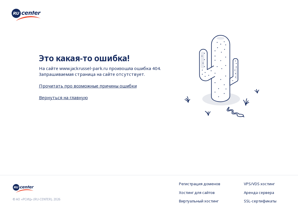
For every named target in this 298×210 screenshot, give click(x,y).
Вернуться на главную (63, 97)
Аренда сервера (259, 192)
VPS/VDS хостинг (259, 183)
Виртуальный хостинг (199, 201)
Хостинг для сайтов (197, 192)
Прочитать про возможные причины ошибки (88, 86)
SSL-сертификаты (260, 201)
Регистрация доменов (199, 183)
